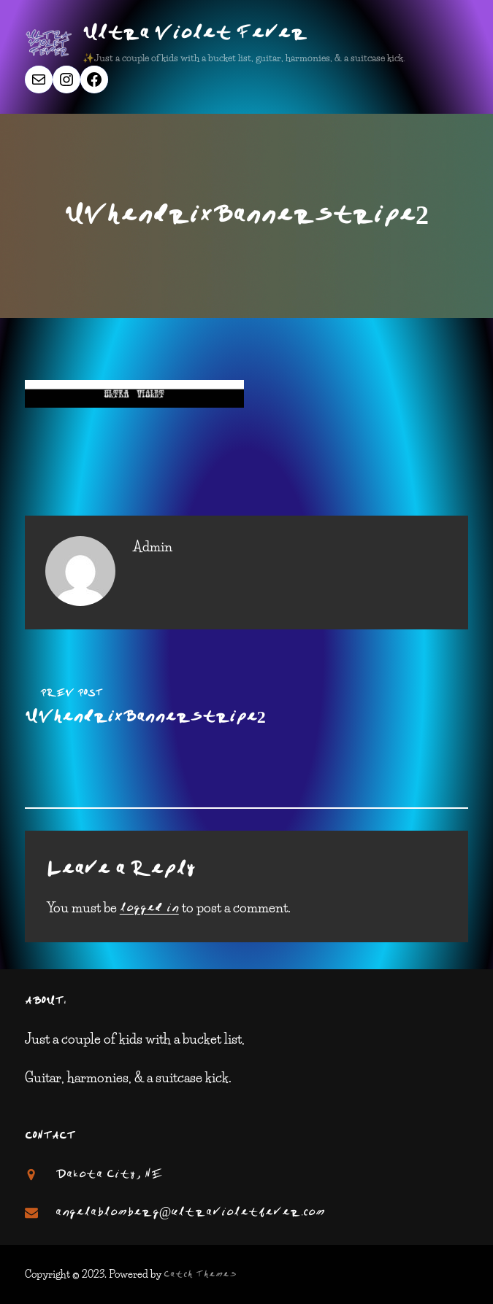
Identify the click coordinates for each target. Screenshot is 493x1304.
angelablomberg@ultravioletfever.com (191, 1212)
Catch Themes (200, 1275)
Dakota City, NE (109, 1174)
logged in (149, 908)
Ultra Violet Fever (195, 33)
